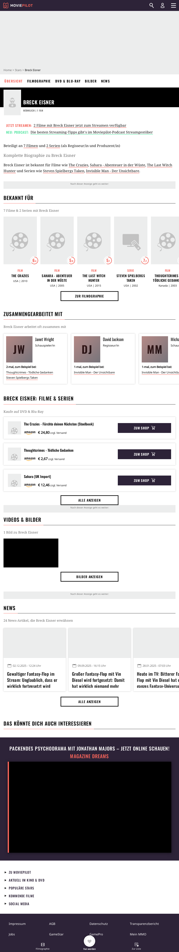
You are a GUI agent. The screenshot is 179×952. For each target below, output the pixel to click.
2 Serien (53, 145)
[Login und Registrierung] (162, 5)
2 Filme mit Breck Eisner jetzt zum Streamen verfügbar (80, 125)
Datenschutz (99, 924)
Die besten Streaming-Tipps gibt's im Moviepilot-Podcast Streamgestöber (91, 132)
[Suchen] (151, 5)
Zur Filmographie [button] (89, 296)
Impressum (17, 924)
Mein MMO (138, 934)
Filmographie (39, 81)
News (105, 81)
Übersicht (13, 81)
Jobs (12, 934)
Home (8, 70)
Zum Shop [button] (144, 427)
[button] (42, 947)
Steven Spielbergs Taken (63, 170)
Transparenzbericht (144, 924)
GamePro (96, 934)
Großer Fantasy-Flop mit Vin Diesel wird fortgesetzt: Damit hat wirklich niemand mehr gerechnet (98, 679)
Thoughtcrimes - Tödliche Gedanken (29, 372)
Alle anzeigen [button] (89, 500)
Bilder (91, 81)
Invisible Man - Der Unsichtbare (112, 170)
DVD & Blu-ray (68, 81)
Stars (18, 70)
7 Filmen (30, 145)
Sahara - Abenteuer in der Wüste (117, 165)
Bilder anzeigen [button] (89, 576)
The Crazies (78, 165)
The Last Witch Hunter (93, 278)
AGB (52, 924)
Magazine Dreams (89, 756)
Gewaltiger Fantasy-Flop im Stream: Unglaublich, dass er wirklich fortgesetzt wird (32, 679)
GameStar (56, 934)
